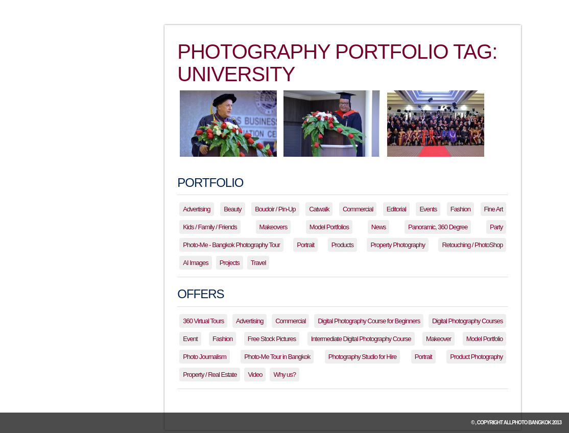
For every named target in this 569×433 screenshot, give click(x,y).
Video (255, 374)
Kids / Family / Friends (210, 227)
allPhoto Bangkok (527, 422)
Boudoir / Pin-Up (275, 209)
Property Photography (397, 245)
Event (190, 339)
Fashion (460, 209)
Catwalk (319, 209)
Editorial (396, 209)
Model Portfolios (329, 227)
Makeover (438, 339)
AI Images (195, 263)
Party (496, 227)
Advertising (196, 209)
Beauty (232, 209)
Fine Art (493, 209)
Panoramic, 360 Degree (437, 227)
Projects (230, 263)
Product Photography (476, 356)
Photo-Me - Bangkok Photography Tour (231, 245)
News (378, 227)
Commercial (358, 209)
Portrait (305, 245)
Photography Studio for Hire (362, 356)
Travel (258, 263)
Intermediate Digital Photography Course (361, 339)
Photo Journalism (204, 356)
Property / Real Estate (209, 374)
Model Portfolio (484, 339)
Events (428, 209)
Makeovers (273, 227)
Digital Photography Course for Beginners (369, 321)
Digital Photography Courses (467, 321)
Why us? (284, 374)
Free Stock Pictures (272, 339)
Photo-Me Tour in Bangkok (277, 356)
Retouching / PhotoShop (472, 245)
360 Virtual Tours (203, 321)
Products (342, 245)
